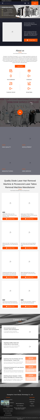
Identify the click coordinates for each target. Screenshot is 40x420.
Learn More (20, 66)
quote (35, 3)
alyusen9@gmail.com (25, 0)
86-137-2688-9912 (34, 0)
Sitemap (32, 403)
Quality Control (32, 401)
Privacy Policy (32, 405)
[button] (5, 10)
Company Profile (32, 399)
